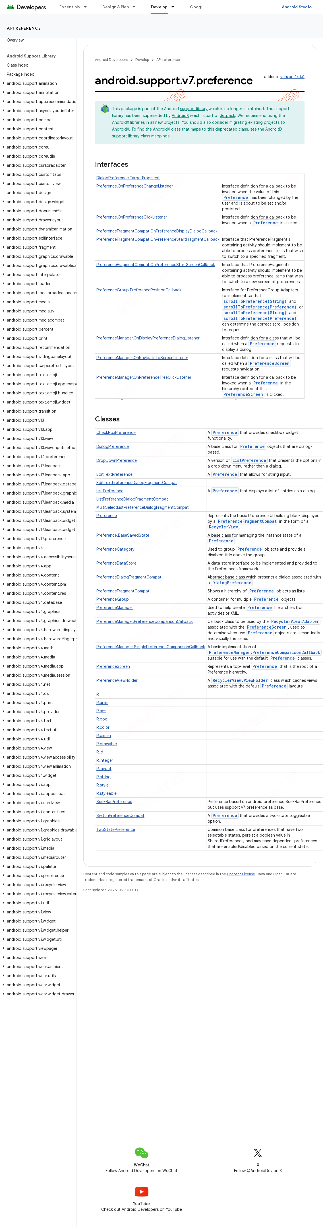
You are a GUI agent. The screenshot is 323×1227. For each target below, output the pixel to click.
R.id (99, 752)
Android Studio (297, 6)
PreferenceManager (114, 607)
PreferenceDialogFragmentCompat (129, 577)
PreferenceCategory (115, 549)
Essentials (69, 6)
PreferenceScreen (269, 363)
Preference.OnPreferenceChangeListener (134, 186)
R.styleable (106, 793)
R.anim (102, 702)
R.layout (103, 768)
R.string (103, 776)
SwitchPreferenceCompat (120, 815)
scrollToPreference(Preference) (260, 307)
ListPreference (249, 460)
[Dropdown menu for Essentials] (88, 7)
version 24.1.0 (292, 76)
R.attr (101, 710)
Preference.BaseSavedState (122, 535)
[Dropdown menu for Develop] (175, 7)
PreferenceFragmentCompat (247, 521)
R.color (102, 727)
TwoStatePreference (115, 829)
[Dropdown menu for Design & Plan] (136, 7)
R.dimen (103, 735)
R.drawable (106, 743)
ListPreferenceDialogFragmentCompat (132, 499)
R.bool (102, 719)
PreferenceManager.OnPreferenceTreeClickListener (143, 377)
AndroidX (180, 115)
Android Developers (111, 59)
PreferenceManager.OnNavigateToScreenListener (142, 357)
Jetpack (227, 115)
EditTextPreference (114, 474)
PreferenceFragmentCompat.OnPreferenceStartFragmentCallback (158, 239)
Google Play (202, 6)
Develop (142, 59)
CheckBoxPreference (116, 432)
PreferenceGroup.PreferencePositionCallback (138, 290)
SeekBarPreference (114, 801)
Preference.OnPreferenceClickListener (131, 217)
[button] (37, 83)
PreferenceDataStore (116, 563)
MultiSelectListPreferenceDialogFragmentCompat (142, 507)
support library (194, 108)
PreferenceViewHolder (117, 680)
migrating (238, 122)
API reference (24, 28)
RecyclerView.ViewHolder (240, 680)
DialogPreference (112, 446)
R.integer (104, 760)
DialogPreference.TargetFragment (128, 177)
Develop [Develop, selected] (159, 6)
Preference (235, 197)
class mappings (155, 136)
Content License (241, 874)
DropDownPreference (116, 460)
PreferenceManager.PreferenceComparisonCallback (144, 621)
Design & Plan (115, 6)
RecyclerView (223, 527)
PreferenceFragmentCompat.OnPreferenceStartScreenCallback (155, 264)
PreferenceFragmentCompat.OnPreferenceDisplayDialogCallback (157, 231)
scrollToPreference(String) (255, 301)
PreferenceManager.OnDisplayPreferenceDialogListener (148, 338)
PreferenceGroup (112, 599)
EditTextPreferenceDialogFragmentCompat (136, 482)
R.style (102, 785)
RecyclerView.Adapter (295, 621)
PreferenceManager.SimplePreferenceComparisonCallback (150, 646)
